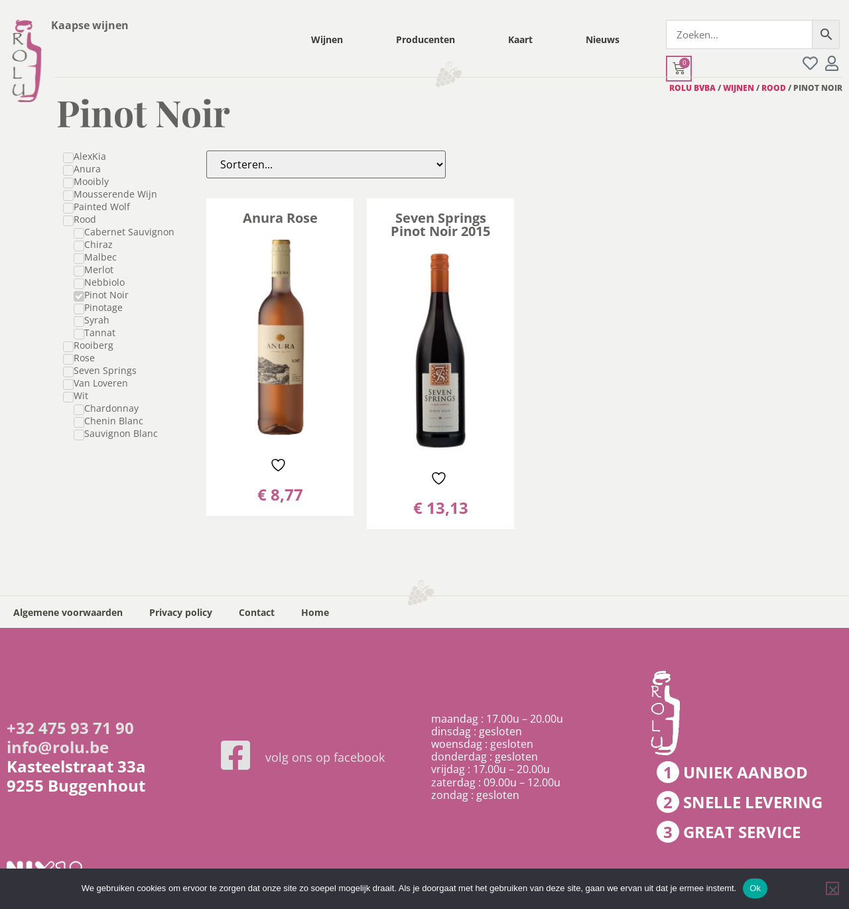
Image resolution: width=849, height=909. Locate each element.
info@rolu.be (58, 747)
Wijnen (327, 39)
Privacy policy (180, 612)
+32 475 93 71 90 (70, 728)
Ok (755, 888)
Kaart (520, 39)
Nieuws (603, 39)
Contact (257, 612)
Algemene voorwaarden (68, 612)
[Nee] (832, 888)
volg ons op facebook (325, 757)
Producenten (425, 39)
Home (315, 612)
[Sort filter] (326, 164)
